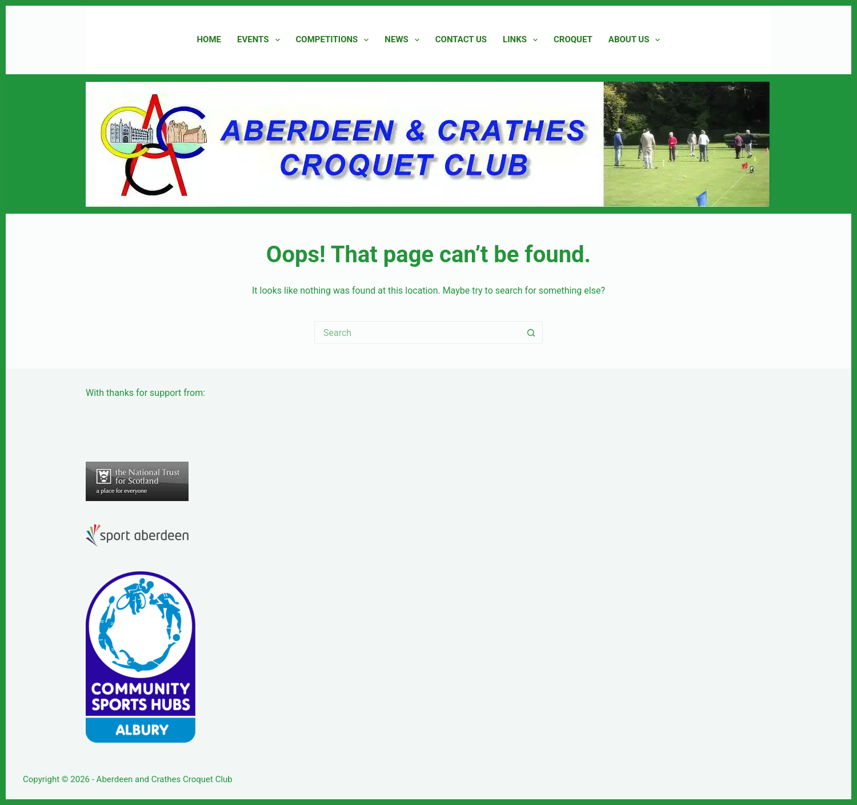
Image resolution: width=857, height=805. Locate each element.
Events (260, 40)
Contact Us (461, 39)
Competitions (335, 40)
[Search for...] (417, 332)
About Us (636, 40)
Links (522, 40)
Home (209, 39)
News (404, 40)
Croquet (573, 39)
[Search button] (531, 332)
